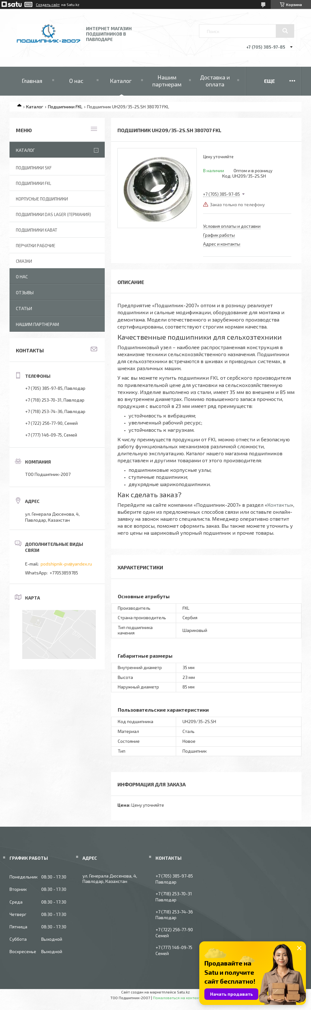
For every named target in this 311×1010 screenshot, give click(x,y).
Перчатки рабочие (35, 245)
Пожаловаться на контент (177, 997)
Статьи (24, 308)
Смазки (24, 261)
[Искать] (285, 30)
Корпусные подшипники (42, 198)
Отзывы (25, 292)
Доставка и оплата (215, 81)
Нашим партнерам (167, 81)
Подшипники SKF (34, 167)
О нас (76, 80)
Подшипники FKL (65, 106)
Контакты (279, 505)
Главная (32, 80)
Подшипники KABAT (36, 230)
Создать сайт (48, 4)
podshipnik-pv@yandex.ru (66, 563)
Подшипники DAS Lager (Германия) (53, 214)
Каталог (121, 80)
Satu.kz (183, 992)
